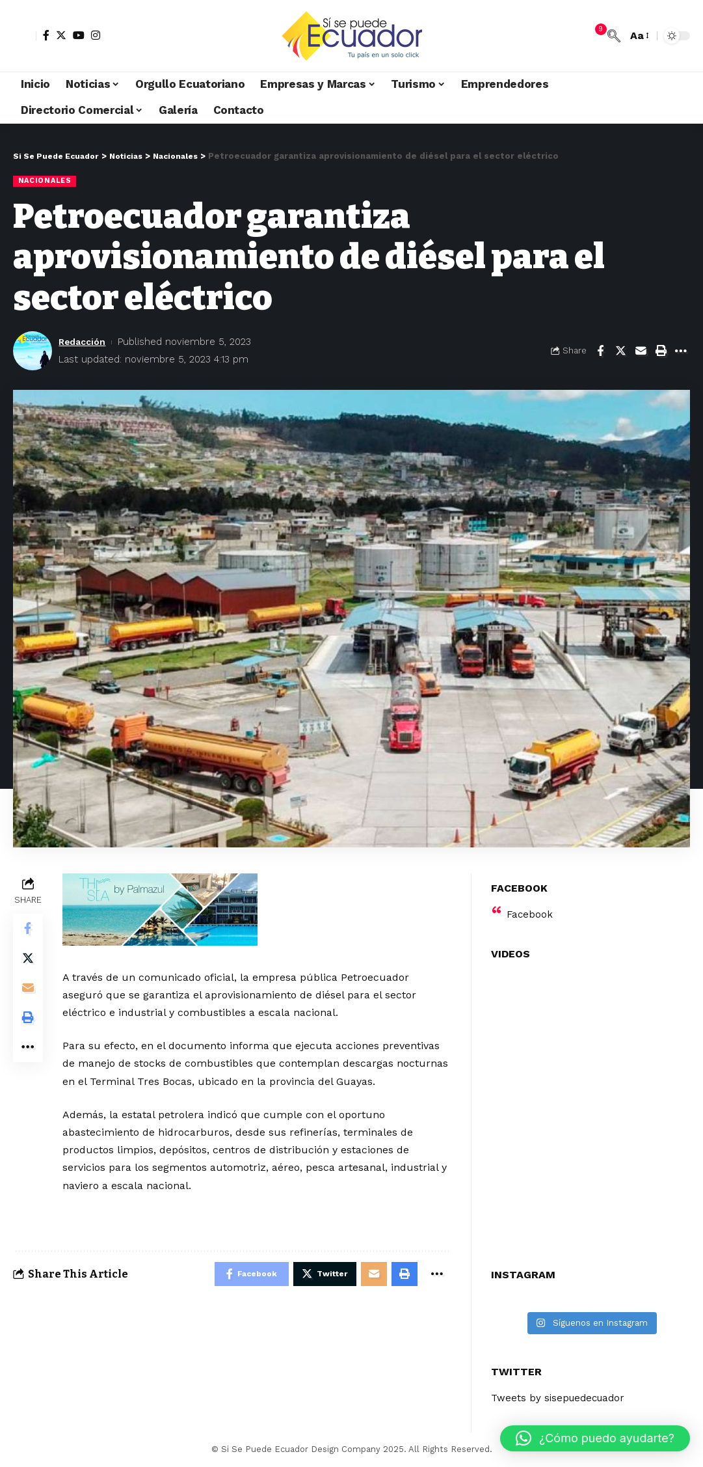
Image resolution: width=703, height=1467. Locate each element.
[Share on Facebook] (600, 351)
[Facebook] (46, 35)
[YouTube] (79, 35)
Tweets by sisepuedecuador (561, 1390)
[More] (681, 351)
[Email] (640, 351)
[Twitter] (61, 35)
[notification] (594, 35)
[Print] (661, 351)
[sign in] (24, 35)
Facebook (530, 906)
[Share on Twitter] (620, 351)
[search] (613, 35)
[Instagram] (95, 35)
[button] (595, 1438)
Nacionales (46, 180)
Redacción (84, 342)
